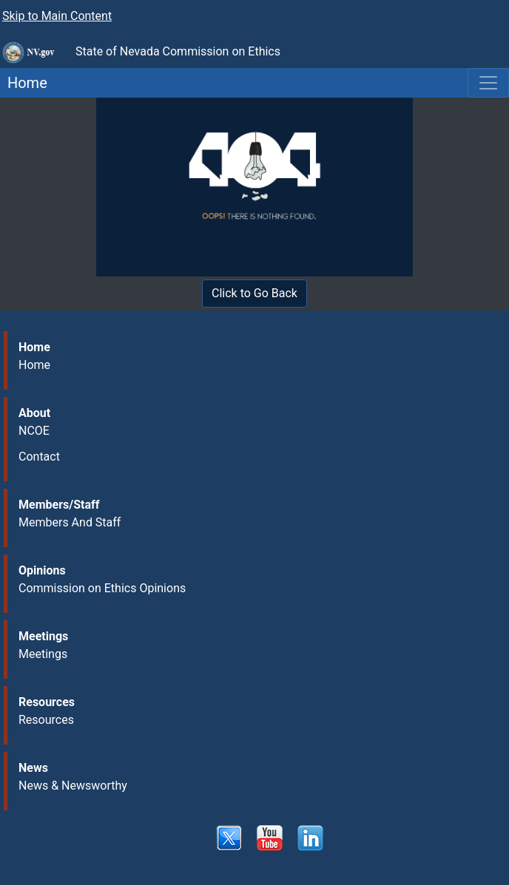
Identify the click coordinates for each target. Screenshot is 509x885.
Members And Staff (69, 522)
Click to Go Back (254, 293)
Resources (46, 720)
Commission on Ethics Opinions (102, 588)
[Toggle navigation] (488, 83)
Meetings (42, 654)
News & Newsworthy (72, 786)
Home (23, 83)
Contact (39, 457)
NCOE (34, 431)
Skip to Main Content (57, 16)
